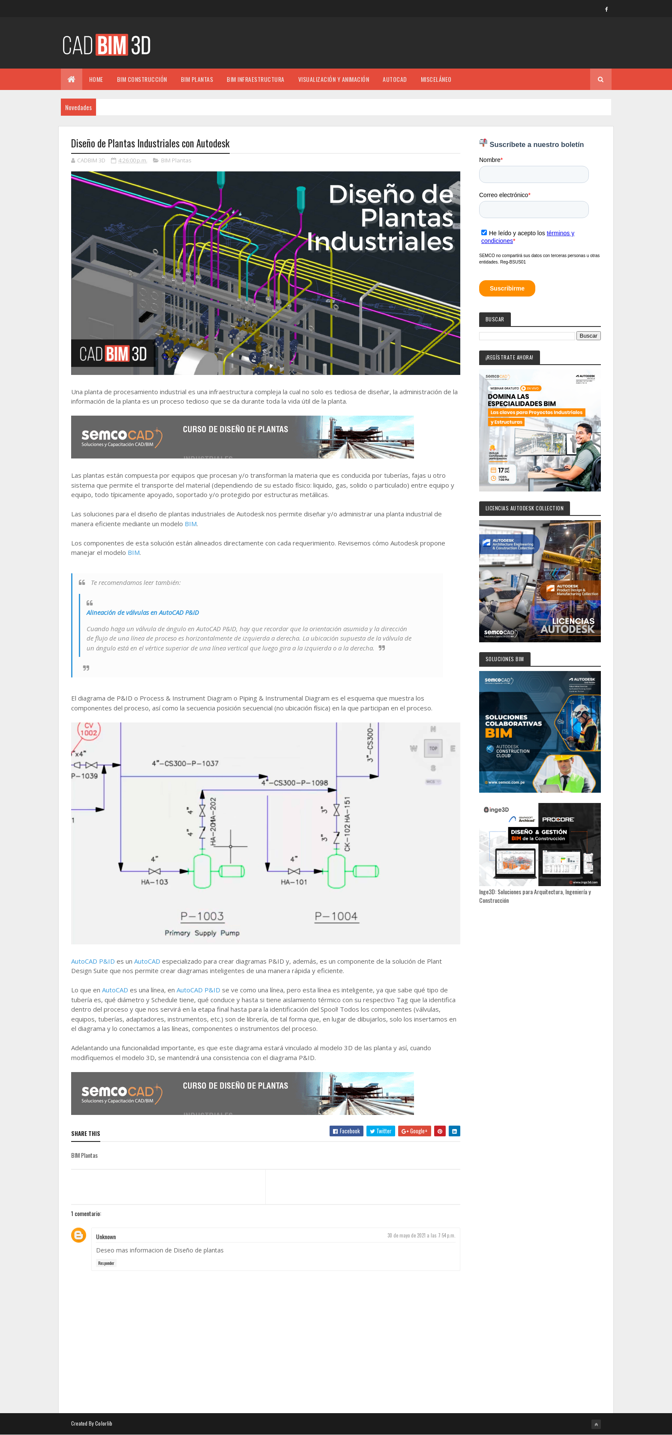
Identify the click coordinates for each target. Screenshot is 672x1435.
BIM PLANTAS (197, 79)
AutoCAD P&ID (93, 961)
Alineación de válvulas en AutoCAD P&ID (143, 612)
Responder (106, 1263)
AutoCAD (147, 961)
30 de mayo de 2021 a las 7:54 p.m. (421, 1235)
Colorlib (103, 1423)
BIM (191, 523)
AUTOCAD (395, 79)
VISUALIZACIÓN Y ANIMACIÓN (333, 79)
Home (96, 79)
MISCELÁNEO (436, 79)
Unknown (106, 1236)
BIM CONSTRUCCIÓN (142, 79)
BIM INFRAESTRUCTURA (256, 79)
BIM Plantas (176, 160)
